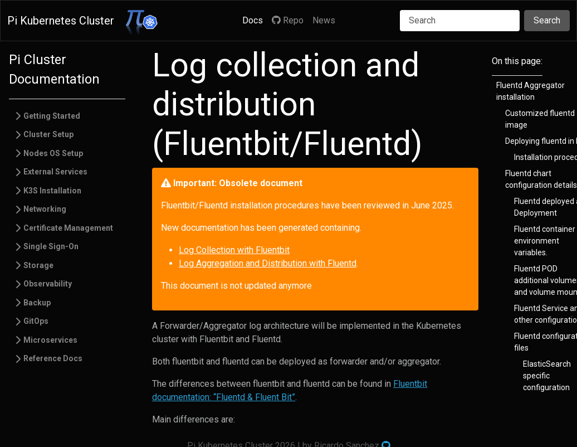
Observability (47, 283)
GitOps (35, 321)
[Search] (460, 20)
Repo (288, 20)
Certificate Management (68, 228)
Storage (38, 265)
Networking (44, 209)
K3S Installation (52, 190)
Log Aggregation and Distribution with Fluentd (267, 263)
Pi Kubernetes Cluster (60, 20)
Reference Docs (52, 358)
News (323, 20)
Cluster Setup (48, 134)
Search (547, 20)
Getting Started (51, 115)
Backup (37, 302)
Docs (252, 20)
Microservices (50, 340)
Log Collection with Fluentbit (234, 250)
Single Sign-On (51, 246)
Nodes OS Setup (53, 153)
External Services (55, 171)
